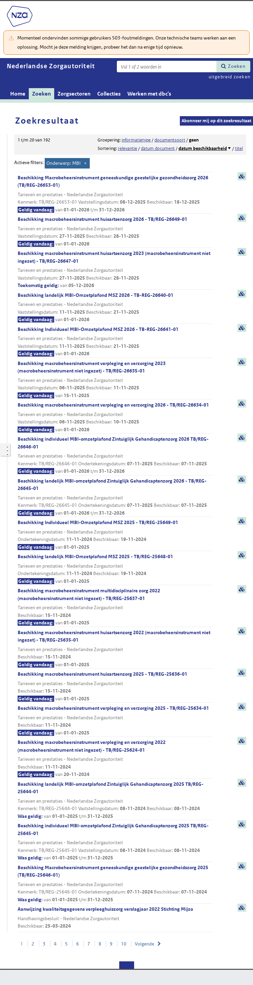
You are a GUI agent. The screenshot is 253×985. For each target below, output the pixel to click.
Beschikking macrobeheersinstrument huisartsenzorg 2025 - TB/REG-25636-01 (115, 686)
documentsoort (169, 140)
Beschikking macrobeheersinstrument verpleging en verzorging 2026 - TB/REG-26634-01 (115, 417)
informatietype (136, 140)
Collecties (109, 93)
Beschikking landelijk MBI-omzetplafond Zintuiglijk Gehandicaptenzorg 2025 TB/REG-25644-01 (115, 800)
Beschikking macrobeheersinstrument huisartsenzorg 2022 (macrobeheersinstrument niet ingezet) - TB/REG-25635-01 (115, 649)
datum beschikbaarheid (202, 148)
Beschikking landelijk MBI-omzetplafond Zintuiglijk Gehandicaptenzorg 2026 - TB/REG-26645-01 (115, 497)
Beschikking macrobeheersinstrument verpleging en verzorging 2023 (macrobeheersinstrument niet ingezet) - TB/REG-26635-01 (115, 379)
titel (239, 148)
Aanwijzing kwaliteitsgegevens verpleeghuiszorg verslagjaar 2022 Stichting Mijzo (115, 918)
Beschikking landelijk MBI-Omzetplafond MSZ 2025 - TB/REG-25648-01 (115, 569)
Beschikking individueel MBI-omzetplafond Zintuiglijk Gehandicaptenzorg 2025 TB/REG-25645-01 (115, 842)
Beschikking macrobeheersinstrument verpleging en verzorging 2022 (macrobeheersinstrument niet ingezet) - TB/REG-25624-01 (115, 758)
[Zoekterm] (166, 66)
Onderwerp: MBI (63, 163)
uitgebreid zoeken (229, 77)
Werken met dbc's (149, 93)
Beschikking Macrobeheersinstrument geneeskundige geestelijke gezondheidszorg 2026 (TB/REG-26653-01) (115, 194)
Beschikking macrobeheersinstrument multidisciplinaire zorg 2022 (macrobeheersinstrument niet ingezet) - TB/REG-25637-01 (115, 607)
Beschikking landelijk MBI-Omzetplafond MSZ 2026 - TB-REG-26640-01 (115, 307)
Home (17, 93)
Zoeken (237, 66)
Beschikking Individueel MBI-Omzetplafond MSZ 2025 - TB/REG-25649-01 (115, 535)
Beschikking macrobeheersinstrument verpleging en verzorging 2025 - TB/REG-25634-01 (115, 720)
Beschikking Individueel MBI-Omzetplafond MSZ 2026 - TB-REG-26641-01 (115, 342)
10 (123, 944)
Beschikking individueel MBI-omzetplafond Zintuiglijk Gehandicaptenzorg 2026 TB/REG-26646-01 (115, 455)
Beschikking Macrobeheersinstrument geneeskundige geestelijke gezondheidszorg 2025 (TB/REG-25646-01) (115, 884)
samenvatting (241, 176)
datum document (158, 148)
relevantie (127, 148)
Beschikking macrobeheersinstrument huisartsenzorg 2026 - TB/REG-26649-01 (115, 232)
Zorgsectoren (74, 93)
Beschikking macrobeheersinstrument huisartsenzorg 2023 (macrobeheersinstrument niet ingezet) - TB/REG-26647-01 (115, 269)
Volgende (144, 944)
